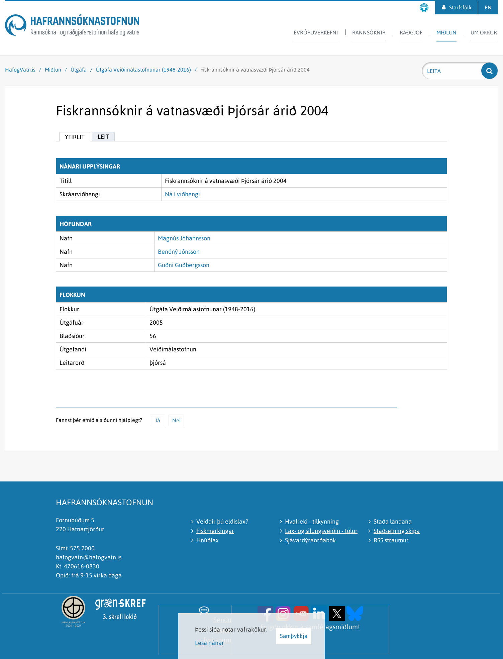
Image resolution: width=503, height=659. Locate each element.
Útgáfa (79, 70)
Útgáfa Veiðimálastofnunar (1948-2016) (143, 70)
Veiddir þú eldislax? (222, 521)
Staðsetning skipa (397, 530)
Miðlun (53, 70)
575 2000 (82, 548)
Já (157, 420)
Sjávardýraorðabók (310, 540)
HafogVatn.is (20, 70)
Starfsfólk (460, 7)
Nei (176, 420)
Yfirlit (75, 136)
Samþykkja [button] (293, 636)
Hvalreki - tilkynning (312, 521)
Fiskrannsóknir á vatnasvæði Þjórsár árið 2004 (255, 70)
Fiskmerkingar (215, 530)
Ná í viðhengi (182, 194)
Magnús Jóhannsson (184, 238)
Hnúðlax (207, 540)
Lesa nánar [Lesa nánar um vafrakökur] (209, 642)
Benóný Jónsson (179, 251)
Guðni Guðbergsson (183, 264)
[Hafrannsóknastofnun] (72, 26)
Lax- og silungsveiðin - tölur (321, 530)
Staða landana (393, 521)
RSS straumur (391, 540)
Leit (103, 136)
